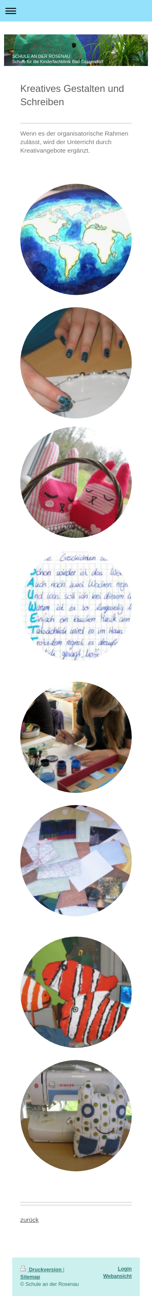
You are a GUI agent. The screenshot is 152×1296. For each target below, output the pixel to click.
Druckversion (41, 1270)
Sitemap (30, 1277)
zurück (29, 1219)
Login (125, 1269)
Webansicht (117, 1276)
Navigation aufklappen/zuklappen (76, 10)
